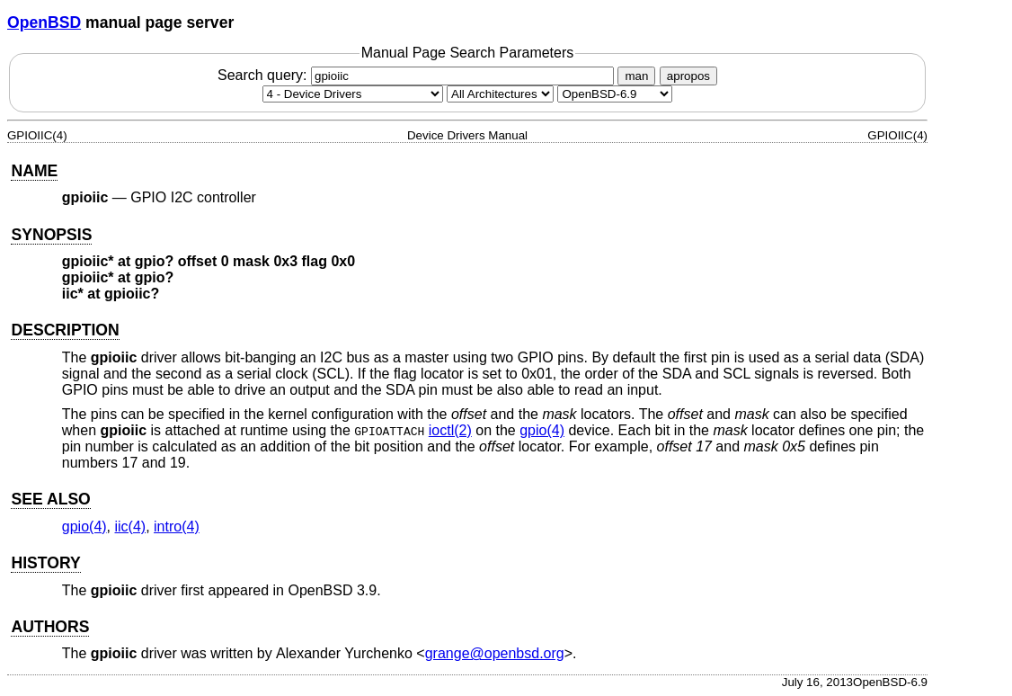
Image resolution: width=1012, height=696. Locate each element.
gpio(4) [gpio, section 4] (541, 430)
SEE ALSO (50, 499)
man (636, 76)
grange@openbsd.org (494, 653)
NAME (34, 171)
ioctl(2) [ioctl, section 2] (450, 430)
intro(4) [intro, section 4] (177, 526)
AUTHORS (50, 627)
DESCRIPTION (65, 330)
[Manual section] (352, 94)
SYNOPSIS (51, 235)
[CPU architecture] (500, 94)
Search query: (417, 75)
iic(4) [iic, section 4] (130, 526)
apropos (688, 76)
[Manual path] (614, 94)
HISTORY (45, 563)
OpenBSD (44, 22)
